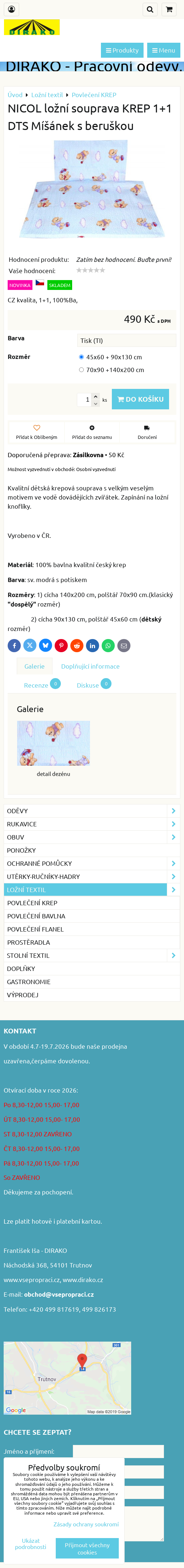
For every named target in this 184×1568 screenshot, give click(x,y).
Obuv (93, 837)
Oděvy (93, 810)
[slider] (90, 270)
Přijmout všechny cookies (87, 1548)
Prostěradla (28, 942)
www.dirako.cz (83, 1279)
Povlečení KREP (32, 902)
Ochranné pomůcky (93, 863)
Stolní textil (93, 955)
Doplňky (21, 968)
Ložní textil (93, 889)
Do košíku (140, 399)
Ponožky (21, 850)
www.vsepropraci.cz (32, 1279)
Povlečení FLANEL (35, 929)
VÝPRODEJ (23, 994)
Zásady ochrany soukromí (86, 1523)
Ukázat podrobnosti (30, 1543)
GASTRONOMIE (29, 981)
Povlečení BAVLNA (36, 915)
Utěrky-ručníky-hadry (93, 876)
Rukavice (93, 824)
